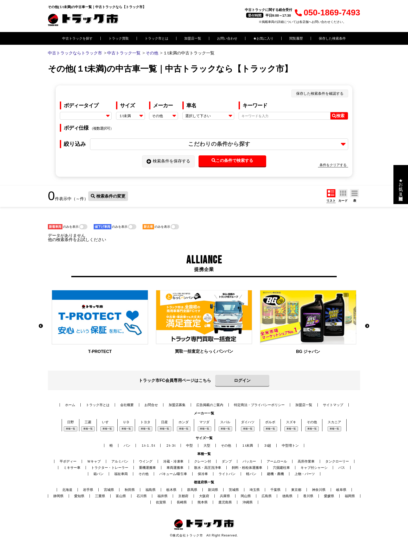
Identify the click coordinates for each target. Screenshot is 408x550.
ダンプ (227, 461)
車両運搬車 (175, 468)
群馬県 (192, 490)
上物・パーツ (305, 474)
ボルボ (270, 422)
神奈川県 (319, 490)
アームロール (277, 461)
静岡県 (58, 496)
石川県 (142, 496)
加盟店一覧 (192, 38)
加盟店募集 (177, 405)
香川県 (308, 496)
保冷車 (203, 474)
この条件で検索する (232, 160)
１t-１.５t (148, 445)
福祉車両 (121, 474)
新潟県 (213, 490)
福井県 (162, 496)
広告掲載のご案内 (209, 405)
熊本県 (202, 502)
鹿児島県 (225, 502)
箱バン (98, 474)
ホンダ (183, 422)
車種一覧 (70, 428)
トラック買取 (119, 38)
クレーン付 (202, 461)
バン (127, 445)
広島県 (267, 496)
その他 (312, 422)
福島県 (150, 490)
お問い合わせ (227, 38)
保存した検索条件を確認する (319, 93)
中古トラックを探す (77, 38)
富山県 (121, 496)
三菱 (88, 422)
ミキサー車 (71, 468)
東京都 (296, 490)
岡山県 (246, 496)
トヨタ (145, 422)
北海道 (67, 490)
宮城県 (109, 490)
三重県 (100, 496)
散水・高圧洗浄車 (207, 468)
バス (341, 468)
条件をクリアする (333, 165)
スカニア (334, 422)
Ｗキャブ (94, 461)
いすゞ (107, 422)
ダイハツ (247, 422)
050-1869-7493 (327, 12)
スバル (225, 422)
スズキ (291, 422)
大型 (206, 445)
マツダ (204, 422)
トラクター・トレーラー (109, 468)
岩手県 (88, 490)
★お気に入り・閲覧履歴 (401, 184)
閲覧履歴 (296, 38)
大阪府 (204, 496)
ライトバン (227, 474)
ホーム (70, 405)
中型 (189, 445)
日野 (70, 422)
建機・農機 (275, 474)
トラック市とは (156, 38)
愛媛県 (329, 496)
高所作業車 (306, 461)
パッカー (249, 461)
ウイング (145, 461)
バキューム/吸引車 (173, 474)
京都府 (183, 496)
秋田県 (130, 490)
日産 (164, 422)
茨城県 (234, 490)
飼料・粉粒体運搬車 (247, 468)
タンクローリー (337, 461)
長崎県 (182, 502)
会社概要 (127, 405)
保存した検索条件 (332, 38)
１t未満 (247, 445)
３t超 (267, 445)
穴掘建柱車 (281, 468)
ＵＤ (126, 422)
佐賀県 (161, 502)
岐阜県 (341, 490)
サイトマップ (333, 405)
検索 (338, 115)
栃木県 (171, 490)
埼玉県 (255, 490)
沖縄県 (248, 502)
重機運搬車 (147, 468)
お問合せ (151, 405)
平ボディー (68, 461)
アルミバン (119, 461)
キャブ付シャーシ (314, 468)
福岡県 (350, 496)
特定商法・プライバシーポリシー (259, 405)
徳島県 (287, 496)
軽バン (251, 474)
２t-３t (171, 445)
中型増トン (290, 445)
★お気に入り (263, 38)
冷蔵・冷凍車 (173, 461)
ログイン (242, 380)
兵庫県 (225, 496)
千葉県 (275, 490)
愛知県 (79, 496)
